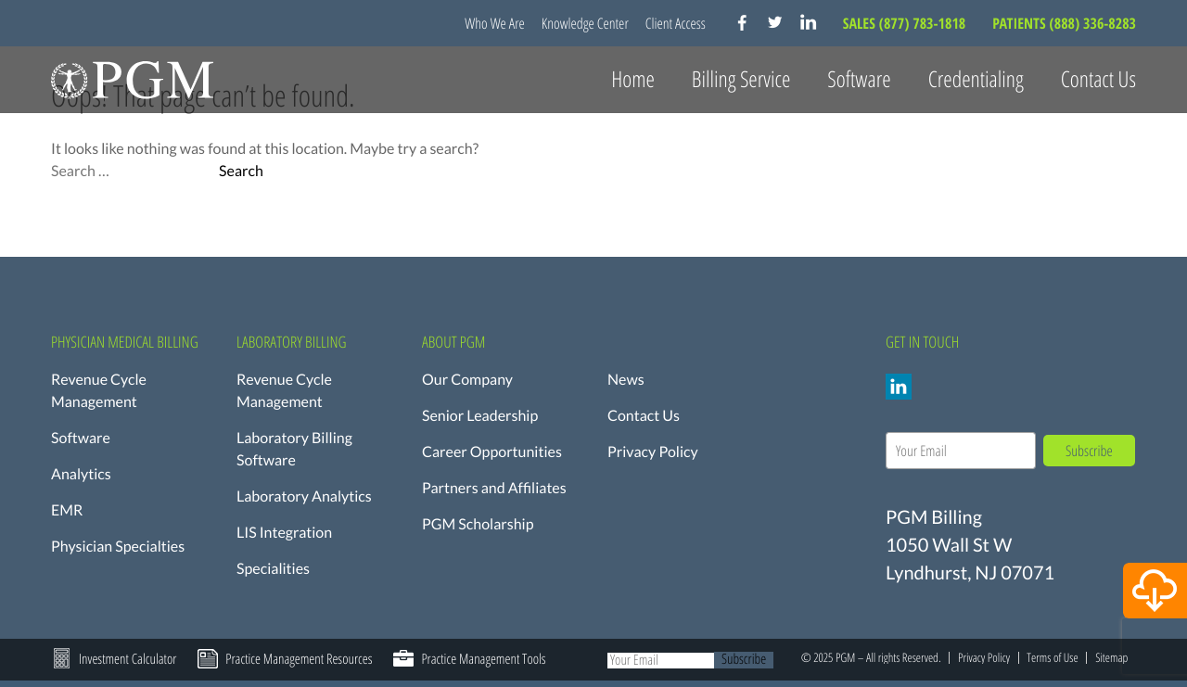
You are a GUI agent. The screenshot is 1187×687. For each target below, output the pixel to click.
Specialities (273, 569)
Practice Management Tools (483, 659)
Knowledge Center (585, 23)
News (626, 379)
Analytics (81, 474)
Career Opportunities (492, 452)
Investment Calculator (127, 659)
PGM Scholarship (478, 524)
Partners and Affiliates (494, 488)
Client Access (675, 23)
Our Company (467, 379)
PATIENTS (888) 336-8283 (1064, 23)
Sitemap (1111, 657)
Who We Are (495, 23)
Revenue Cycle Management (99, 391)
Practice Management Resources (298, 659)
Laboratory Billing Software (294, 449)
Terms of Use (1052, 657)
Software (80, 438)
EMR (67, 510)
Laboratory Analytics (304, 496)
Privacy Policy (652, 452)
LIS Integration (284, 532)
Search (241, 171)
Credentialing (976, 79)
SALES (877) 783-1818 (906, 23)
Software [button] (858, 79)
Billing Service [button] (741, 79)
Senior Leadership (480, 416)
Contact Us (1098, 79)
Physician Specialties (118, 546)
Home (633, 79)
